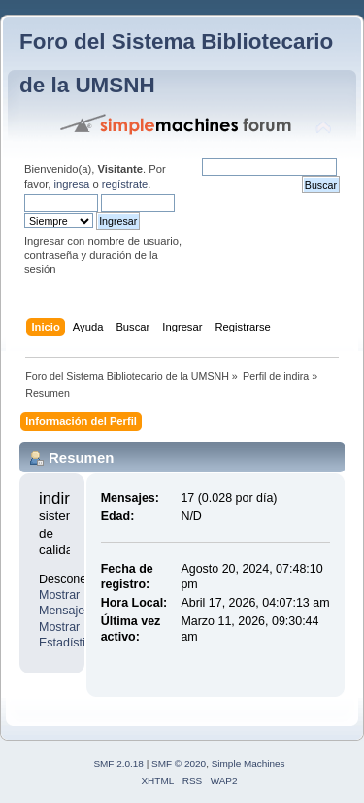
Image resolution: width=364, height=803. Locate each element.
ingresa (72, 184)
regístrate (125, 184)
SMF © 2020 (178, 763)
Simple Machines (248, 763)
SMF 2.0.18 (118, 763)
